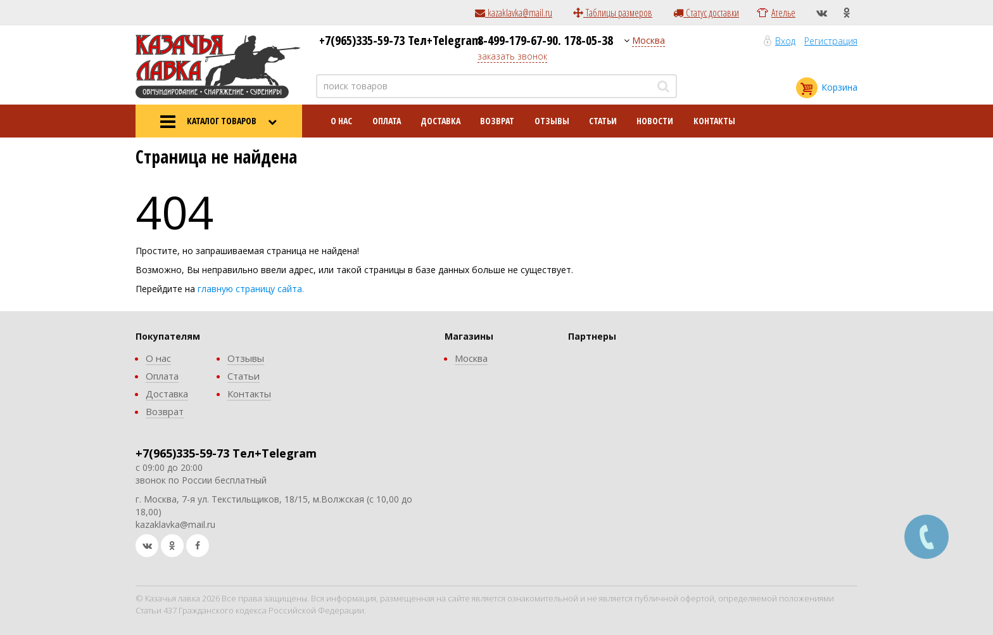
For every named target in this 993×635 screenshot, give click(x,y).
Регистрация (830, 41)
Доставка (440, 121)
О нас (341, 121)
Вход (785, 41)
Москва (648, 40)
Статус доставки (706, 13)
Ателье (783, 13)
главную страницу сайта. (251, 289)
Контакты (714, 121)
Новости (654, 121)
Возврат (497, 121)
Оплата (386, 121)
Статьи (603, 121)
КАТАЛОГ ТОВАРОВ (218, 122)
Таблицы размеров (612, 13)
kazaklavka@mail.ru (513, 13)
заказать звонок (512, 56)
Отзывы (551, 121)
